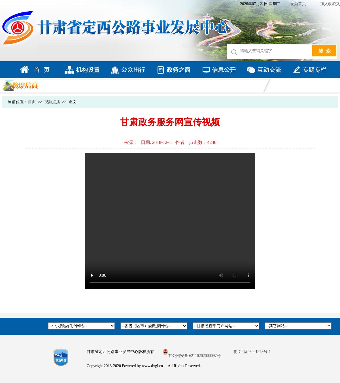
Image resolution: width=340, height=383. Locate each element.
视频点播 (52, 102)
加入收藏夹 (330, 4)
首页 (32, 102)
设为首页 (298, 4)
